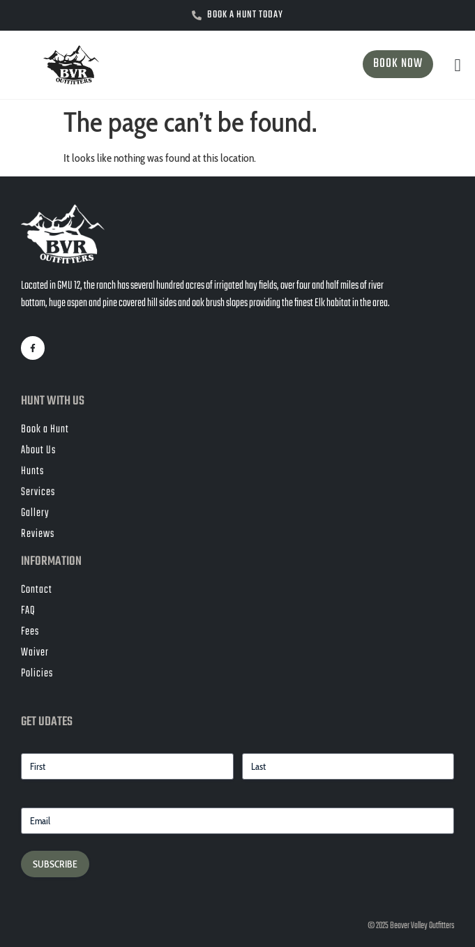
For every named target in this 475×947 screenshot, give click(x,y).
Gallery (35, 513)
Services (38, 492)
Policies (37, 674)
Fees (30, 632)
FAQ (28, 611)
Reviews (37, 534)
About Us (38, 450)
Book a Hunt (45, 430)
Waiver (35, 653)
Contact (36, 590)
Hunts (32, 471)
